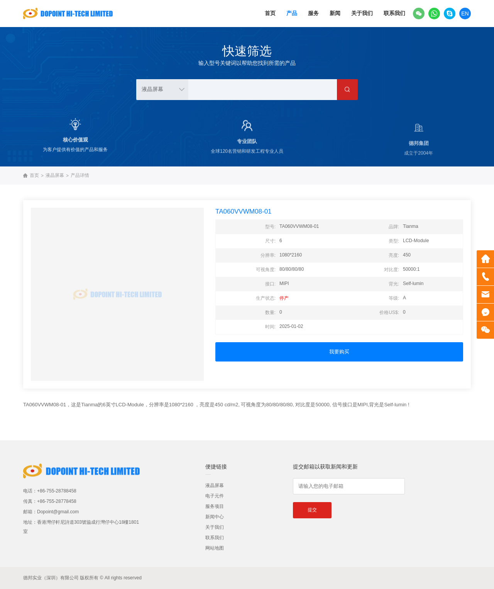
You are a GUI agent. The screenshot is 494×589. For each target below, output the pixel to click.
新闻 (335, 13)
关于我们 (362, 13)
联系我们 (394, 13)
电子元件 (214, 496)
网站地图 (214, 548)
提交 (312, 510)
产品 (291, 13)
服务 (313, 13)
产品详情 (80, 175)
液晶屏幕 (55, 175)
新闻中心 (214, 516)
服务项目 (214, 506)
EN (465, 13)
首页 (270, 13)
